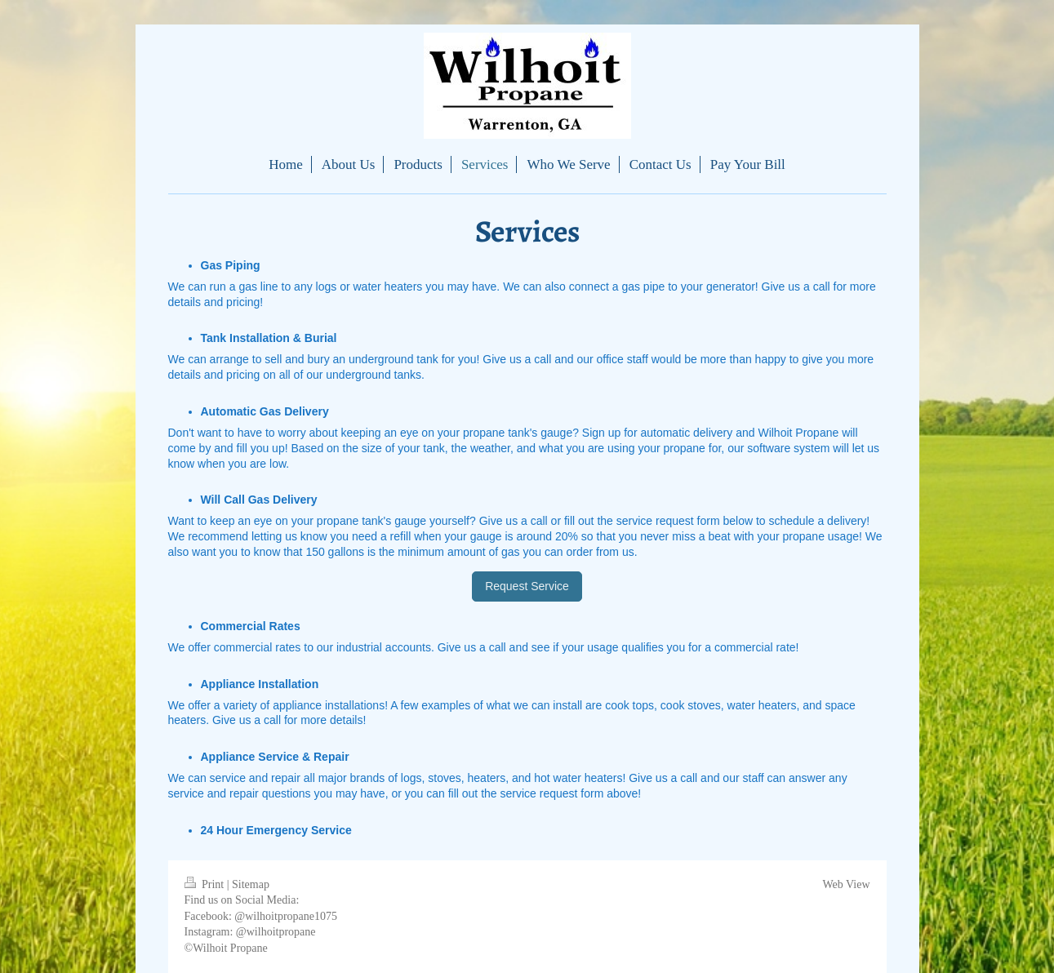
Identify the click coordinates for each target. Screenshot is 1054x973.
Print (206, 884)
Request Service (527, 586)
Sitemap (250, 884)
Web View (845, 884)
